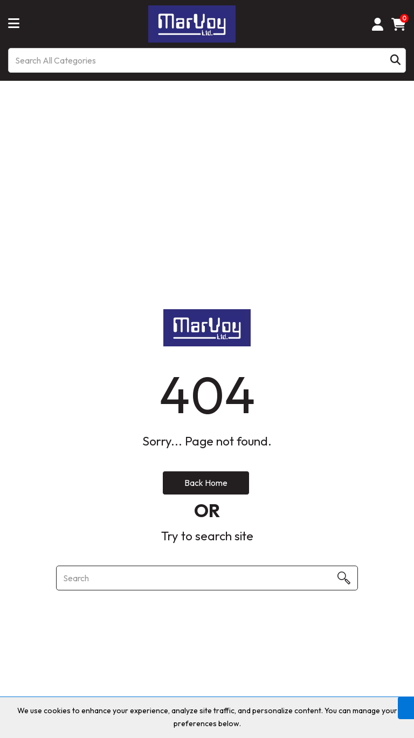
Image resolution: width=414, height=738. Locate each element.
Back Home (205, 482)
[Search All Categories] (207, 60)
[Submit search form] (395, 60)
